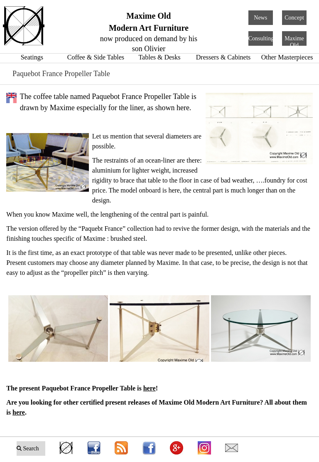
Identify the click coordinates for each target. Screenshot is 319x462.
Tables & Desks (159, 57)
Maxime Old (294, 41)
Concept (294, 18)
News (260, 18)
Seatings (32, 57)
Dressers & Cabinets (223, 57)
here (149, 388)
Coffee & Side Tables (95, 57)
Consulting (261, 38)
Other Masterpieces (287, 57)
